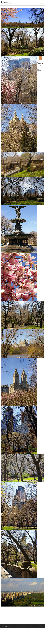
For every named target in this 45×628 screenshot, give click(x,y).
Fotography (39, 626)
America (39, 68)
